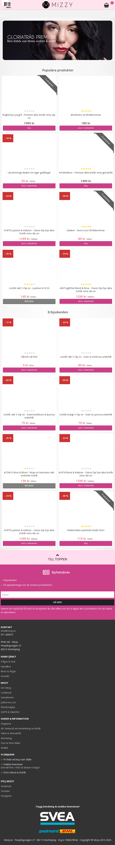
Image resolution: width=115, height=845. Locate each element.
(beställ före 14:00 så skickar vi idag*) (20, 767)
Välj (29, 128)
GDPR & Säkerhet (10, 711)
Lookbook (6, 692)
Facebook (6, 786)
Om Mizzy (6, 687)
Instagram (6, 795)
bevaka (29, 301)
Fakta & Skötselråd (11, 733)
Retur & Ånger (8, 671)
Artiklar (4, 747)
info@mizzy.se (8, 630)
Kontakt (5, 676)
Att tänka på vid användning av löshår (21, 728)
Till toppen (57, 557)
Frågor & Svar (8, 661)
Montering (6, 738)
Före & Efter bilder (10, 743)
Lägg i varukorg (86, 128)
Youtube (5, 791)
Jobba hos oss (8, 702)
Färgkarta (6, 723)
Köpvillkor (6, 666)
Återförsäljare (8, 707)
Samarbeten (7, 697)
